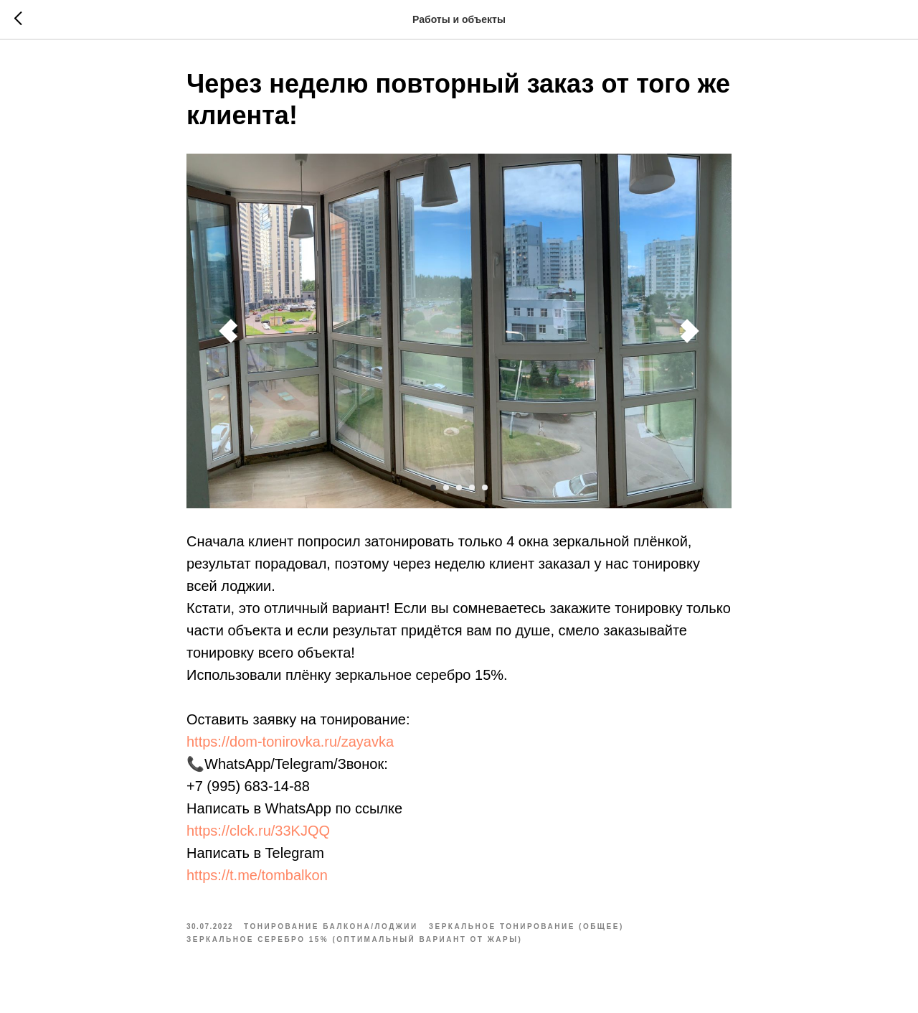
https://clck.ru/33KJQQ (258, 831)
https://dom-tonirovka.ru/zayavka (290, 742)
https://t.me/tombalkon (257, 875)
